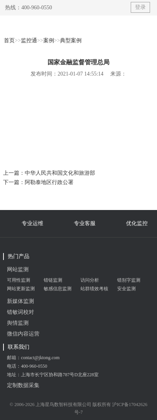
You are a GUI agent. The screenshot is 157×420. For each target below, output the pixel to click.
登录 (140, 7)
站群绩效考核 (94, 288)
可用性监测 (18, 280)
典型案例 (71, 40)
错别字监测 (128, 280)
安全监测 (126, 288)
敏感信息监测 (58, 288)
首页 (9, 40)
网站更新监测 (21, 288)
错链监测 (53, 280)
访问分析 (89, 280)
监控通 (29, 40)
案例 (48, 40)
